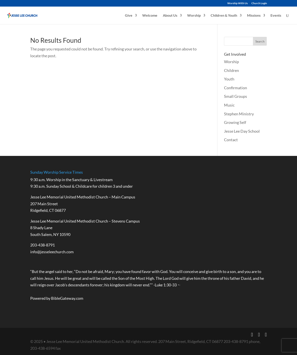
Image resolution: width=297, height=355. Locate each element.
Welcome (149, 15)
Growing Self (235, 122)
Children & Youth (224, 15)
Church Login (259, 3)
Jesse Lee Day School (242, 131)
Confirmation (235, 87)
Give (128, 15)
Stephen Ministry (239, 113)
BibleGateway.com (67, 298)
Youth (229, 79)
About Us (170, 15)
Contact (231, 139)
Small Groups (235, 96)
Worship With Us (237, 3)
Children (231, 70)
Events (275, 15)
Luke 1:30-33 (166, 284)
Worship (194, 15)
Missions (254, 15)
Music (229, 105)
